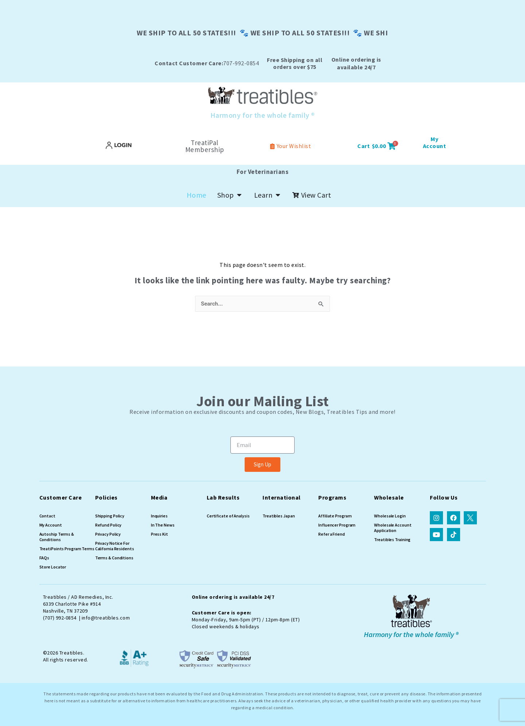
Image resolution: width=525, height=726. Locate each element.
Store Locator (52, 567)
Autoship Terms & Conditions (56, 536)
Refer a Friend (331, 534)
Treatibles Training (392, 539)
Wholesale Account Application (392, 527)
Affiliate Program (334, 516)
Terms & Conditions (114, 557)
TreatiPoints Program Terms (66, 548)
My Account (50, 525)
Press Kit (159, 534)
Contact (47, 516)
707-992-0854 (207, 63)
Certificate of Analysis (228, 516)
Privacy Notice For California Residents (114, 545)
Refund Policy (108, 525)
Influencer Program (336, 525)
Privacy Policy (108, 534)
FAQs (44, 557)
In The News (163, 525)
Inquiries (159, 516)
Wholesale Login (390, 516)
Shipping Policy (110, 516)
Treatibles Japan (278, 516)
